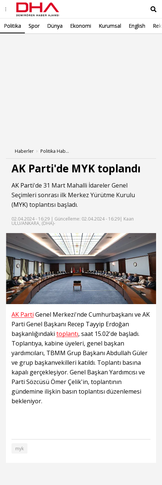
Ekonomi (80, 25)
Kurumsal (110, 25)
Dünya (55, 25)
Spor (34, 25)
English (137, 25)
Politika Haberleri (55, 151)
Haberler (24, 151)
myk (19, 448)
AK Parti (22, 185)
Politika (12, 25)
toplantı (67, 334)
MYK (19, 205)
